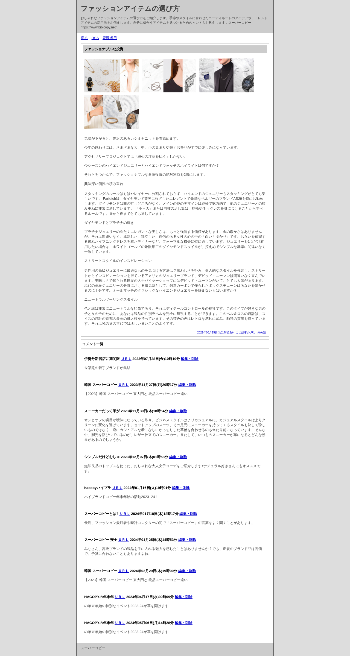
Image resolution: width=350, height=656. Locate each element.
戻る (84, 38)
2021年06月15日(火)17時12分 (215, 332)
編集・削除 (190, 359)
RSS (95, 38)
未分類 (262, 332)
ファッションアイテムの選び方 (130, 8)
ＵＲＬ (126, 359)
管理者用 (110, 38)
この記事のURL (245, 332)
